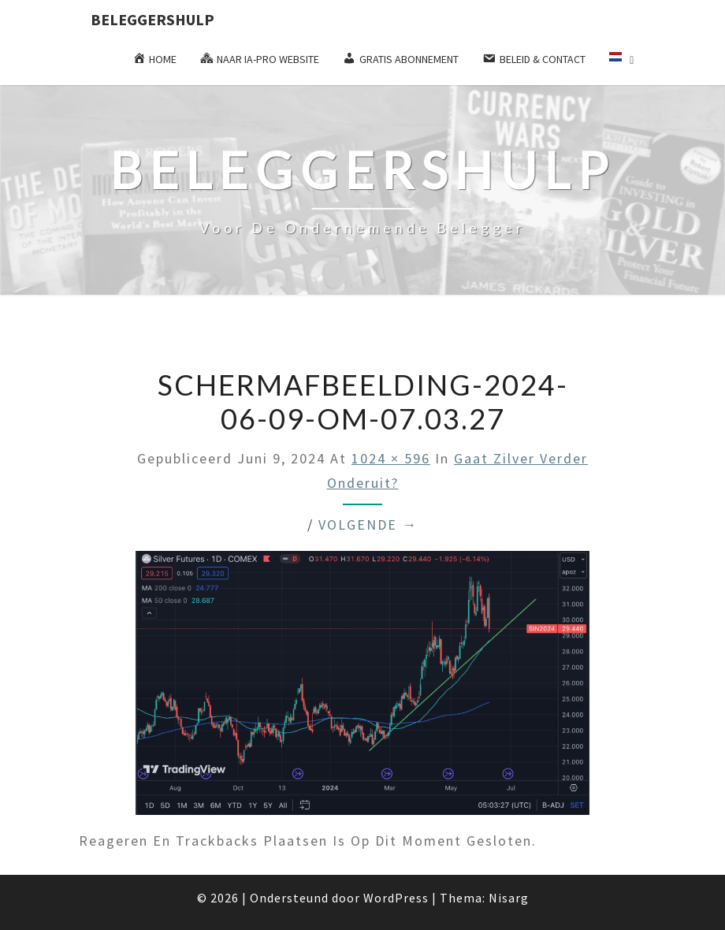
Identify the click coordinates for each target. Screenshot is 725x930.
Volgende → (368, 524)
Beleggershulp (152, 19)
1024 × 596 (390, 458)
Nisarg (509, 898)
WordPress (396, 898)
